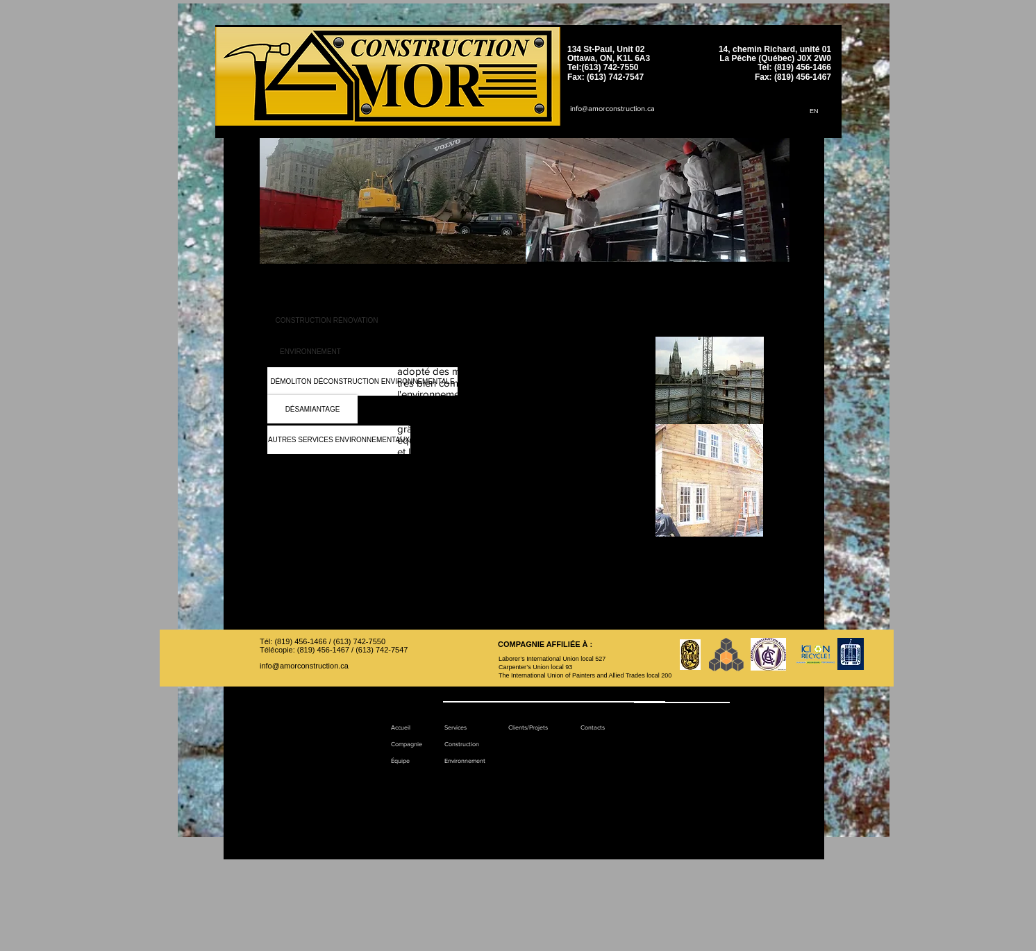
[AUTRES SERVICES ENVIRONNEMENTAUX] (338, 440)
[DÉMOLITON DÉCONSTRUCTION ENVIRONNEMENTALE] (362, 381)
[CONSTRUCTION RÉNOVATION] (327, 320)
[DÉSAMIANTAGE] (312, 409)
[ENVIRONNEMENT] (310, 351)
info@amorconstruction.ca (612, 108)
